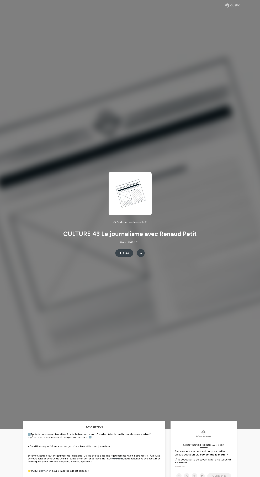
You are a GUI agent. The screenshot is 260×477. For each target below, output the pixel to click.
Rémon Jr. (45, 470)
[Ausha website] (232, 5)
